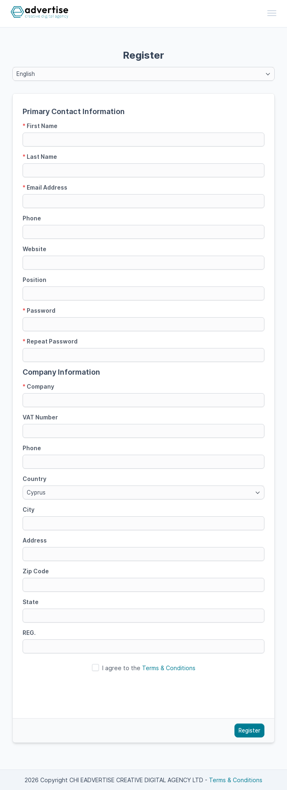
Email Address (45, 187)
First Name (40, 125)
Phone (32, 218)
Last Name (40, 156)
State (31, 601)
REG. (29, 632)
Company (38, 386)
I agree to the (148, 667)
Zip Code (36, 571)
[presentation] (143, 692)
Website (34, 248)
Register (249, 730)
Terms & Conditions (168, 667)
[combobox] (143, 74)
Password (39, 310)
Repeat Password (50, 341)
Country (34, 478)
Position (34, 279)
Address (35, 540)
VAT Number (40, 417)
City (28, 509)
